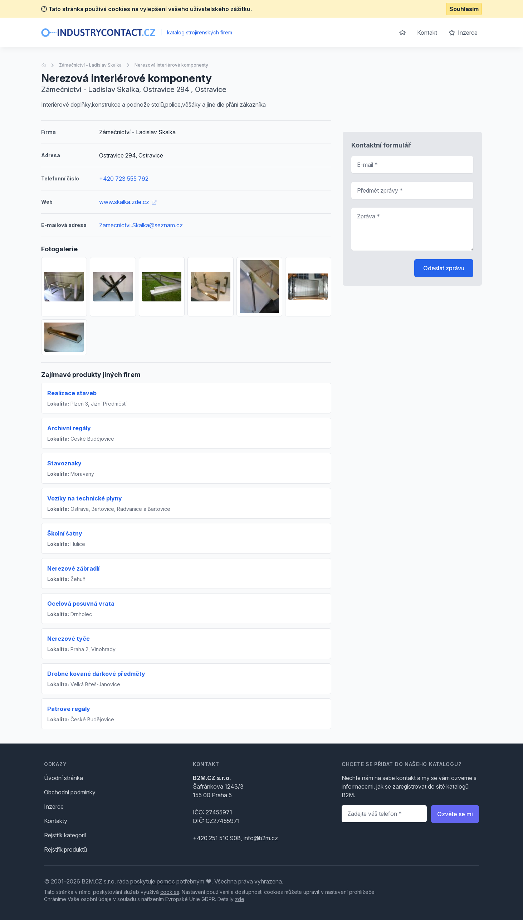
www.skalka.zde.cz (127, 201)
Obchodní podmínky (70, 792)
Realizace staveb (72, 393)
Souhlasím (464, 9)
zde (239, 899)
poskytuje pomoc (152, 881)
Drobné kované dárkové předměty (96, 673)
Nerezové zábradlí (73, 568)
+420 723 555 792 (123, 178)
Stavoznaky (64, 463)
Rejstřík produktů (65, 849)
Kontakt (427, 32)
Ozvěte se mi (455, 814)
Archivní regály (69, 428)
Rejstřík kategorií (65, 835)
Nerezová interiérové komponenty (171, 65)
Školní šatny (64, 533)
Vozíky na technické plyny (84, 498)
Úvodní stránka (63, 777)
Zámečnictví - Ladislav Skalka (90, 65)
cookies (169, 892)
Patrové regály (68, 708)
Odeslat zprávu (443, 268)
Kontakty (55, 820)
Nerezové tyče (68, 638)
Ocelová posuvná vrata (80, 603)
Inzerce (463, 32)
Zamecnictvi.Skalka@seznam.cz (141, 225)
